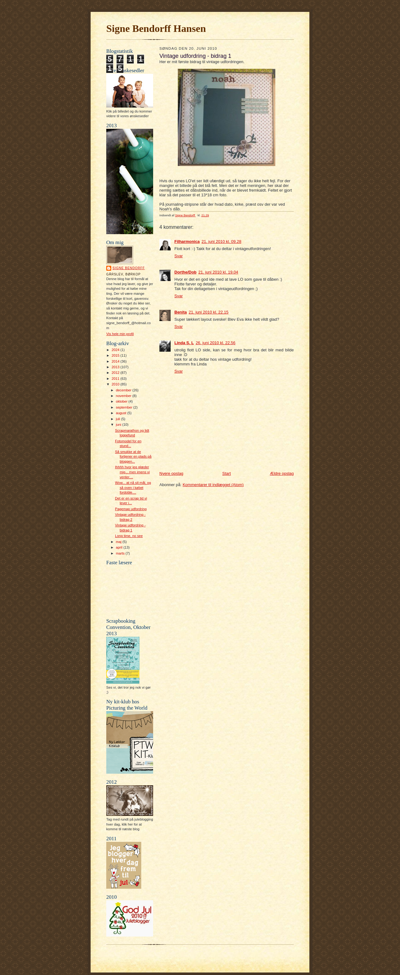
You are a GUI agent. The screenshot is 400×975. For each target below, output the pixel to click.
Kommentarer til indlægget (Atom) (212, 484)
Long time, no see (129, 536)
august (122, 413)
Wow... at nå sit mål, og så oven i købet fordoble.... (133, 487)
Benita (180, 312)
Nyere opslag (171, 473)
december (124, 390)
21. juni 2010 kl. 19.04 (218, 272)
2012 (116, 372)
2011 (116, 378)
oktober (122, 401)
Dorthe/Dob (185, 272)
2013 (116, 367)
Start (226, 473)
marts (121, 553)
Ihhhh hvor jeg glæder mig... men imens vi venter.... (132, 472)
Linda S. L (184, 342)
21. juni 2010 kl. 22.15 (208, 312)
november (124, 396)
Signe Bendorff (128, 268)
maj (119, 542)
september (124, 407)
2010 (116, 384)
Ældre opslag (282, 473)
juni (119, 424)
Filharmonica (187, 241)
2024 (116, 350)
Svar (178, 256)
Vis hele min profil (120, 334)
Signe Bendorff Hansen (156, 28)
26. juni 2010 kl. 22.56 (215, 342)
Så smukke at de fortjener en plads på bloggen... (133, 456)
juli (118, 419)
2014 (116, 361)
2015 (116, 355)
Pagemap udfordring (131, 509)
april (119, 547)
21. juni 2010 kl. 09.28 (221, 241)
